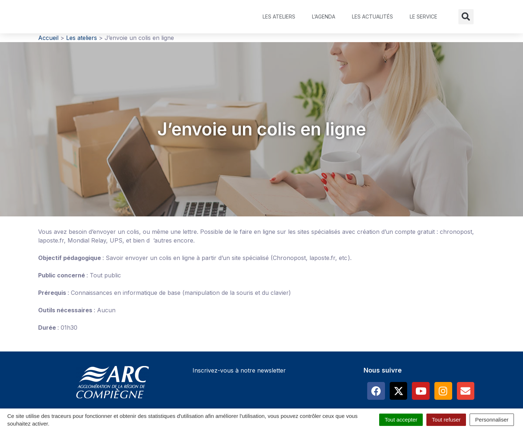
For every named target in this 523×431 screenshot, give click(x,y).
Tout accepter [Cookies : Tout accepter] (401, 419)
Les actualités (372, 16)
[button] (466, 16)
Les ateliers (279, 16)
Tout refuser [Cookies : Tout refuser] (446, 419)
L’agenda (323, 16)
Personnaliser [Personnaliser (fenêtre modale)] (491, 419)
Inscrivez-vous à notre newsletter (239, 370)
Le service (423, 16)
